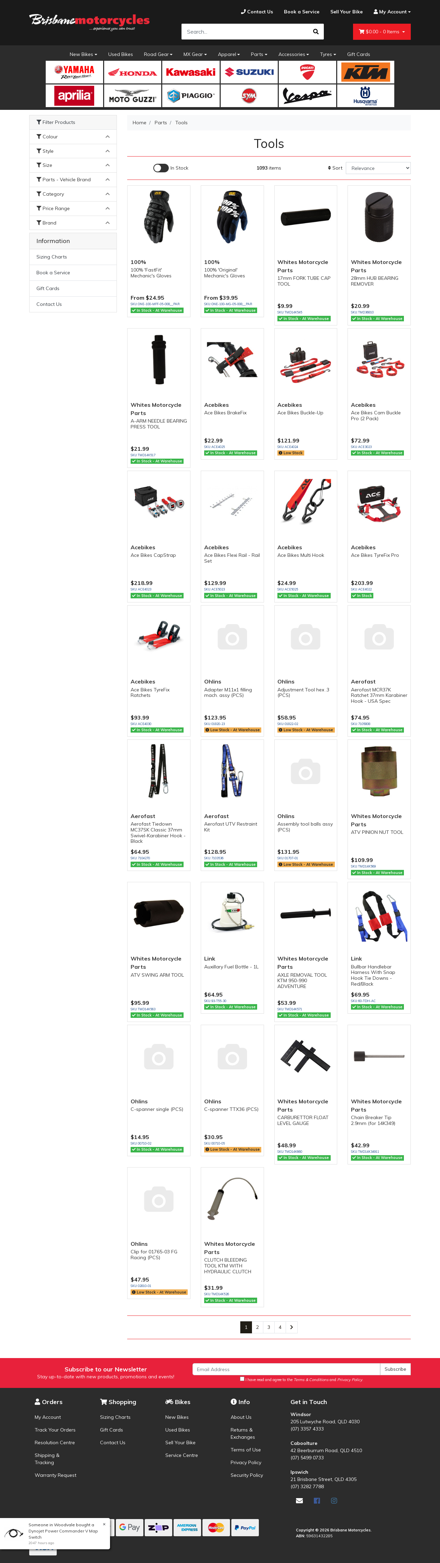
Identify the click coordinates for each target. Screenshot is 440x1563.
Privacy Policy (246, 1462)
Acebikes (216, 404)
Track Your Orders (55, 1430)
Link (209, 958)
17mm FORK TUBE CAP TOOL (304, 281)
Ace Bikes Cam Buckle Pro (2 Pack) (376, 416)
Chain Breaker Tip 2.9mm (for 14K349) (373, 1120)
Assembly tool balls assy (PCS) (305, 827)
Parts (257, 54)
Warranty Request (55, 1475)
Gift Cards (358, 54)
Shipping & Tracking (47, 1459)
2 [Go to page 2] (257, 1327)
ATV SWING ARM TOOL (157, 975)
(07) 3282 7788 (307, 1486)
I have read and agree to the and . (301, 1379)
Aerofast (363, 681)
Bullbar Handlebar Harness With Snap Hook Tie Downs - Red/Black (373, 975)
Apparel (227, 54)
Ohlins (212, 681)
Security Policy (247, 1475)
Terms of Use (246, 1450)
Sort (335, 168)
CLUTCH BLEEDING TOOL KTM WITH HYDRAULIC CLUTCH (227, 1266)
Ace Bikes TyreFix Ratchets (150, 693)
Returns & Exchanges (243, 1433)
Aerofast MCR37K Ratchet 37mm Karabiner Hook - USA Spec (379, 695)
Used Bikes (120, 54)
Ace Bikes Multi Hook (300, 555)
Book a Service (53, 272)
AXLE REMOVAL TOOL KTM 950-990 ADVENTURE (302, 981)
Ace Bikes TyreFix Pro (375, 555)
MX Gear (193, 54)
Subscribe (395, 1369)
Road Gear (156, 54)
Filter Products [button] (55, 122)
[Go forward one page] (292, 1327)
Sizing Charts (51, 257)
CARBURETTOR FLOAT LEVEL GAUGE (303, 1120)
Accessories (291, 54)
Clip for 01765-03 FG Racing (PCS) (154, 1255)
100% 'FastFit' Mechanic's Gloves (151, 273)
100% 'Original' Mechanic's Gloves (224, 273)
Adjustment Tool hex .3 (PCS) (303, 693)
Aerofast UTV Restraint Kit (230, 827)
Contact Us (49, 304)
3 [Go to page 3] (268, 1327)
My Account (48, 1417)
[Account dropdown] (389, 11)
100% (138, 261)
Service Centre (181, 1455)
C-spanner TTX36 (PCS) (231, 1109)
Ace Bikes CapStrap (153, 555)
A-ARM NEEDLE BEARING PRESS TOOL (159, 424)
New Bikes (81, 54)
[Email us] (299, 1500)
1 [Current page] (246, 1327)
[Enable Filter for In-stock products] (170, 168)
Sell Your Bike (180, 1442)
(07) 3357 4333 (307, 1429)
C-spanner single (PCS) (157, 1109)
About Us (241, 1417)
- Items (380, 31)
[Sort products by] (378, 168)
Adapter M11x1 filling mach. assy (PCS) (228, 693)
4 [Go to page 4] (280, 1327)
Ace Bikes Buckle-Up (300, 413)
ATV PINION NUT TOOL (377, 832)
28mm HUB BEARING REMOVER (374, 281)
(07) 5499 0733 (307, 1458)
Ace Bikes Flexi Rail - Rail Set (232, 558)
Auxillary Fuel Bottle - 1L (231, 967)
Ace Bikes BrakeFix (225, 413)
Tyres (326, 54)
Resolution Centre (55, 1442)
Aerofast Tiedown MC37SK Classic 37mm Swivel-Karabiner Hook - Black (158, 832)
